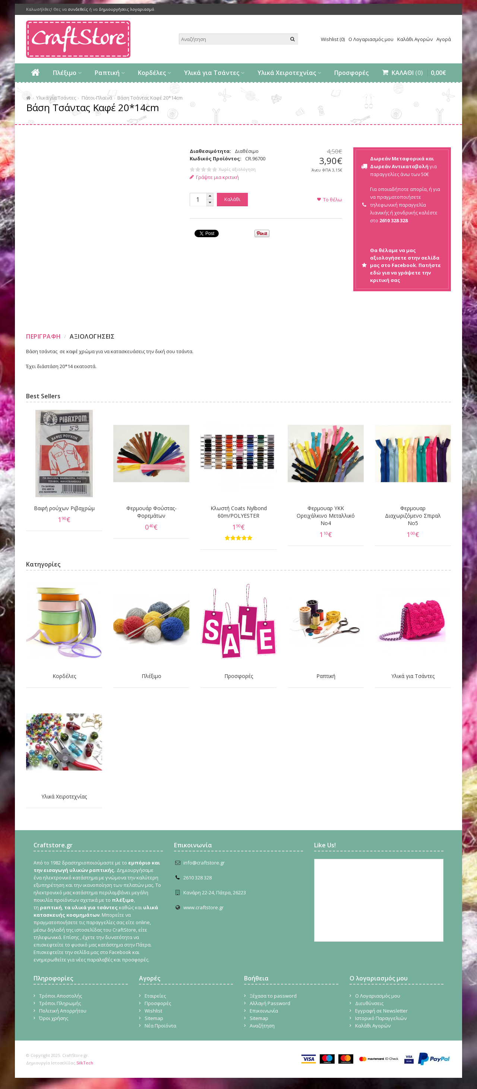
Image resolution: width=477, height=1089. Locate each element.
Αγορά (443, 39)
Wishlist (153, 1010)
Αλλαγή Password (270, 1003)
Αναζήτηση (262, 1025)
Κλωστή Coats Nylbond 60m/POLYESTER (239, 512)
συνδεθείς (78, 9)
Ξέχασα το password (273, 995)
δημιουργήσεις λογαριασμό (126, 9)
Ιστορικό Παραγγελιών (381, 1018)
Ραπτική (107, 73)
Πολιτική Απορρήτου (62, 1010)
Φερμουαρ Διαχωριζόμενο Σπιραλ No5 (413, 516)
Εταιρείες (155, 995)
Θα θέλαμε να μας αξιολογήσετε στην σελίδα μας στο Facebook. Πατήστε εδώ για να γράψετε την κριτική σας (405, 265)
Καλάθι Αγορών (415, 39)
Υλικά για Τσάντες (211, 73)
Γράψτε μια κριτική (214, 177)
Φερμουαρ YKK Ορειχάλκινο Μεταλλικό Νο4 (326, 516)
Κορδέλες (152, 73)
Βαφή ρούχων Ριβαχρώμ (64, 508)
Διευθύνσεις (369, 1003)
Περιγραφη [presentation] (43, 336)
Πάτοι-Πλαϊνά (97, 97)
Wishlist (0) (333, 39)
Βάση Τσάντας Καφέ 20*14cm (150, 97)
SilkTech (84, 1063)
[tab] (44, 336)
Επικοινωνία (264, 1010)
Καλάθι (232, 199)
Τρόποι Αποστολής (60, 995)
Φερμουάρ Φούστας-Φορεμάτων (151, 512)
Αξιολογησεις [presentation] (92, 336)
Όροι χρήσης (53, 1018)
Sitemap (154, 1018)
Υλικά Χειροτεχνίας (287, 73)
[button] (210, 196)
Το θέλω (332, 199)
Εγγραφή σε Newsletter (381, 1010)
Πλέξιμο (64, 73)
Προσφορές (351, 73)
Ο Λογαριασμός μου (371, 39)
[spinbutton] (198, 199)
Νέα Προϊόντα (160, 1025)
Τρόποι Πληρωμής (60, 1003)
